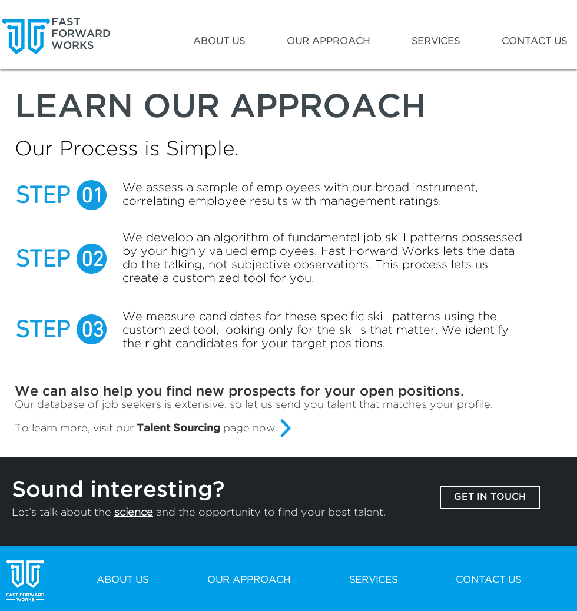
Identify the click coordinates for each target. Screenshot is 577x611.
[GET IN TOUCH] (490, 497)
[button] (204, 41)
